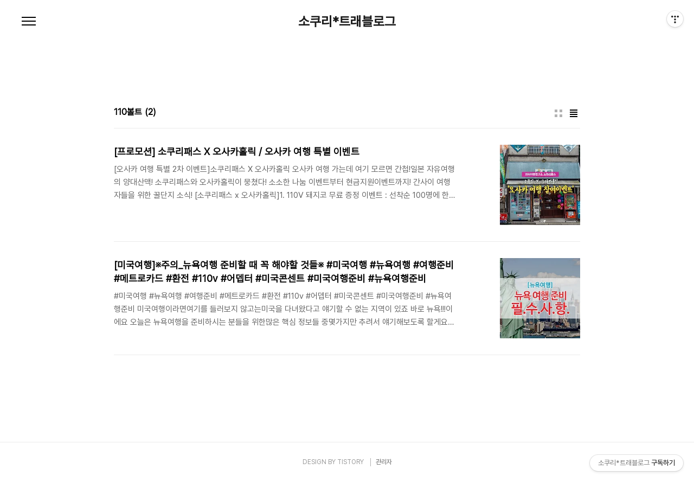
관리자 (384, 462)
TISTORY (350, 462)
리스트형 (573, 113)
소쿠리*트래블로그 (347, 21)
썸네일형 (558, 113)
